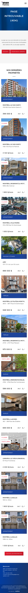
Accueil (5, 51)
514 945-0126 (9, 573)
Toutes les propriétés (14, 553)
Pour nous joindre (18, 51)
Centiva (17, 591)
